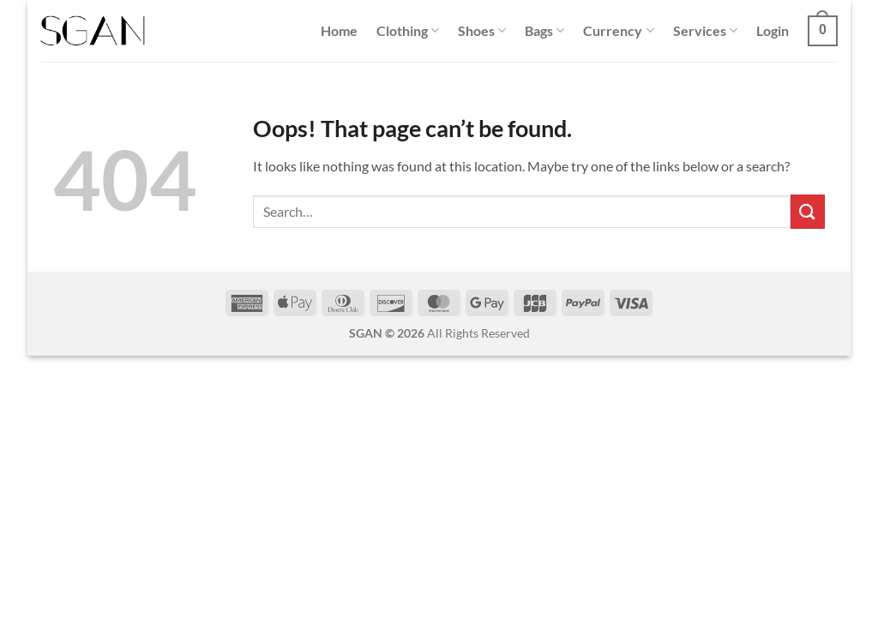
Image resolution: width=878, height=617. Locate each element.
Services (705, 30)
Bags (544, 30)
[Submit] (808, 211)
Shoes (482, 30)
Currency (618, 30)
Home (339, 30)
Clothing (407, 30)
